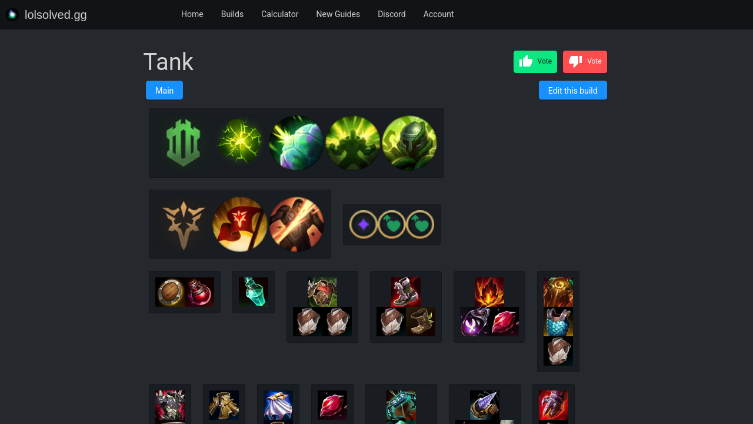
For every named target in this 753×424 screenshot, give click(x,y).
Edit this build (573, 90)
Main (164, 90)
